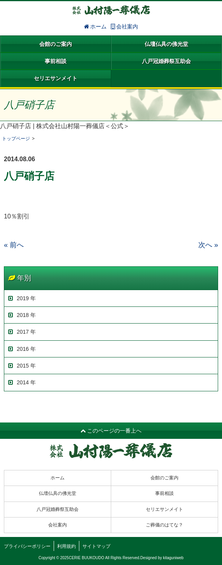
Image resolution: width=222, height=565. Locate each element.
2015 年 (22, 366)
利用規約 (66, 546)
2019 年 (22, 298)
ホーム (95, 26)
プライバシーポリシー (27, 546)
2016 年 (22, 349)
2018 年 (22, 315)
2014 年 (22, 382)
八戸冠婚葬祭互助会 (166, 61)
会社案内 (124, 26)
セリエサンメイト (55, 78)
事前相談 (55, 61)
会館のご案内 (55, 44)
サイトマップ (96, 546)
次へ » (208, 245)
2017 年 (22, 332)
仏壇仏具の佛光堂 (166, 44)
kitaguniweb (173, 558)
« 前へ (14, 245)
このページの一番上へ (111, 431)
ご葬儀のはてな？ (164, 525)
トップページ (16, 138)
